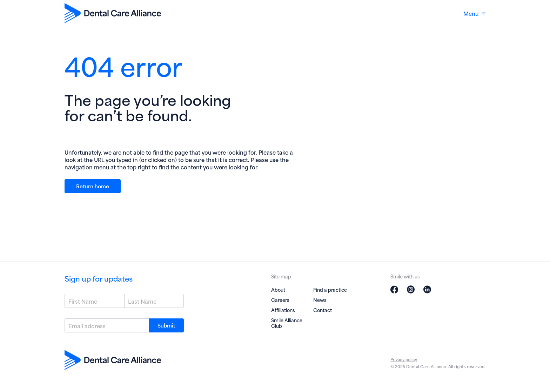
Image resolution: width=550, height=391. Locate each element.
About (278, 289)
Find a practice (330, 289)
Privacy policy (403, 359)
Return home (92, 186)
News (320, 299)
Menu (474, 13)
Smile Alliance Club (286, 322)
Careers (280, 299)
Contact (322, 310)
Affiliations (283, 310)
